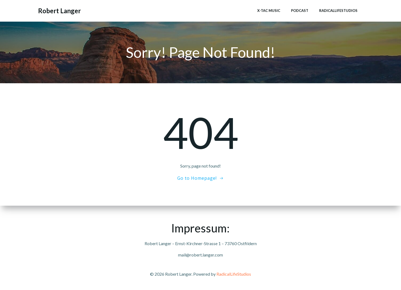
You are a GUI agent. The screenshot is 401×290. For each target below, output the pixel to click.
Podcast (299, 10)
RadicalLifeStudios (338, 10)
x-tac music (268, 10)
